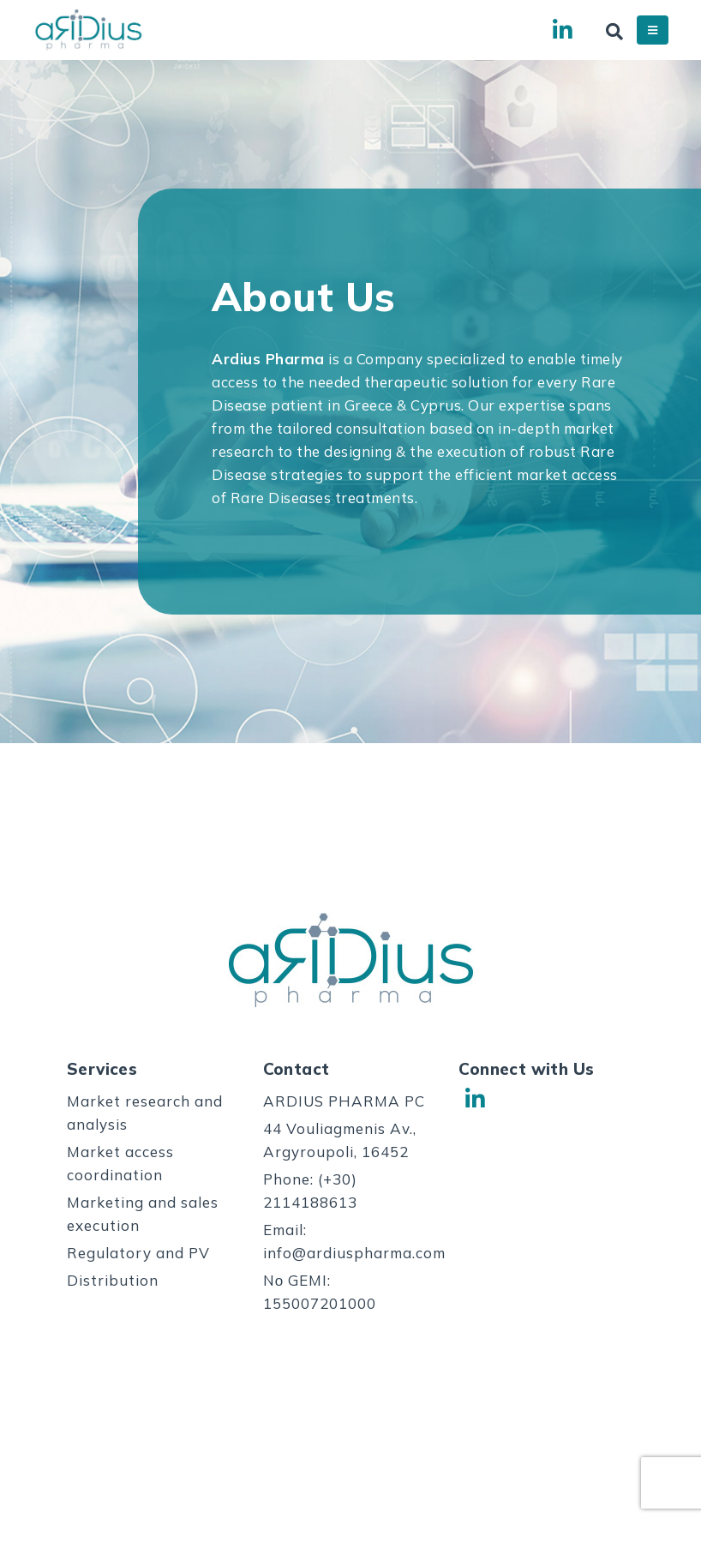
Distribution (113, 1280)
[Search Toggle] (615, 31)
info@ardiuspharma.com (354, 1253)
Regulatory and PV (138, 1253)
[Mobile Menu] (652, 30)
